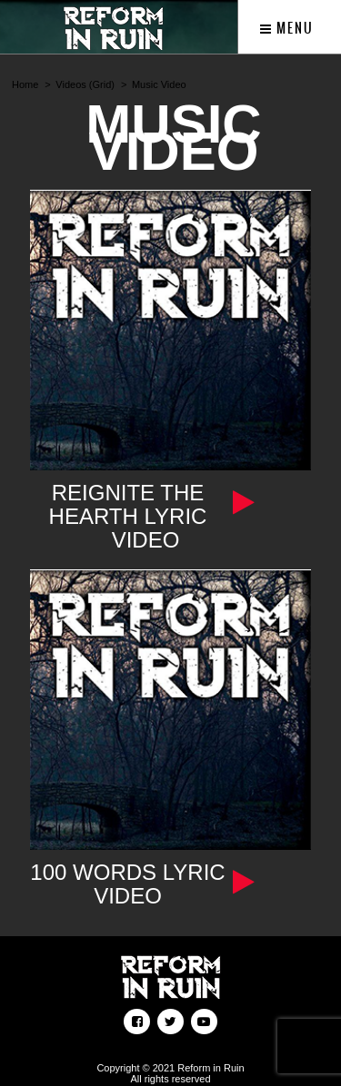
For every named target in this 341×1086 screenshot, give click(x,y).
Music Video (159, 84)
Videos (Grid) (85, 84)
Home (25, 84)
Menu (287, 28)
